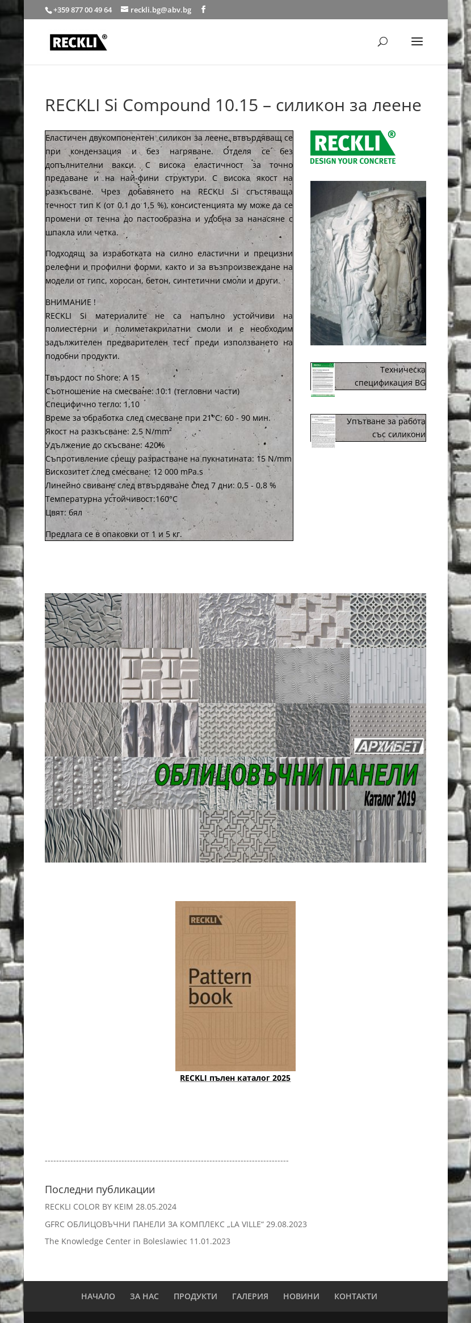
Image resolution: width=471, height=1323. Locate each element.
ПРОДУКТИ (195, 1296)
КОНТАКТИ (355, 1296)
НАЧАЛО (98, 1296)
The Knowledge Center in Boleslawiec (116, 1241)
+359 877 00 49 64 (83, 10)
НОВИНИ (301, 1296)
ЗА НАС (144, 1296)
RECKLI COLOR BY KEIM (89, 1206)
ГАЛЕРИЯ (250, 1296)
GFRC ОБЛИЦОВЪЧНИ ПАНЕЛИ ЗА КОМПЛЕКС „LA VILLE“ (154, 1224)
